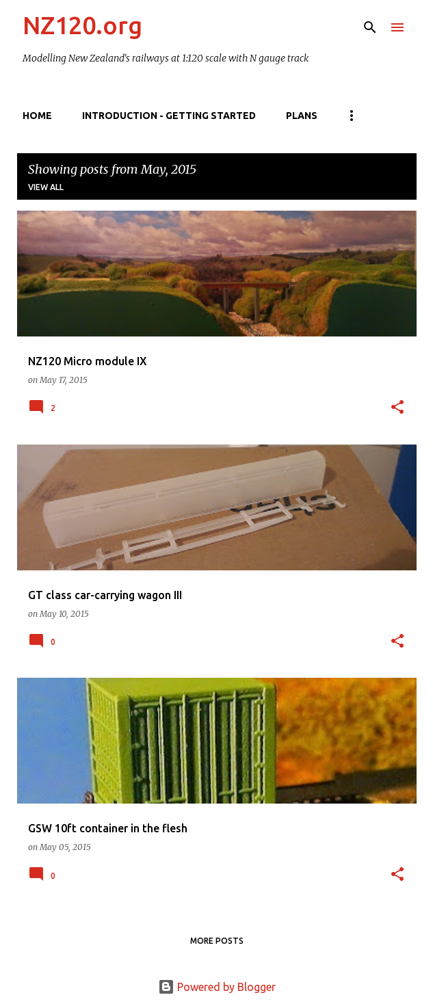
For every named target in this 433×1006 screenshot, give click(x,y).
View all (46, 187)
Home (37, 115)
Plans (301, 115)
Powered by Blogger (217, 987)
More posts (217, 940)
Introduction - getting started (169, 115)
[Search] (370, 27)
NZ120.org (82, 25)
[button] (397, 408)
